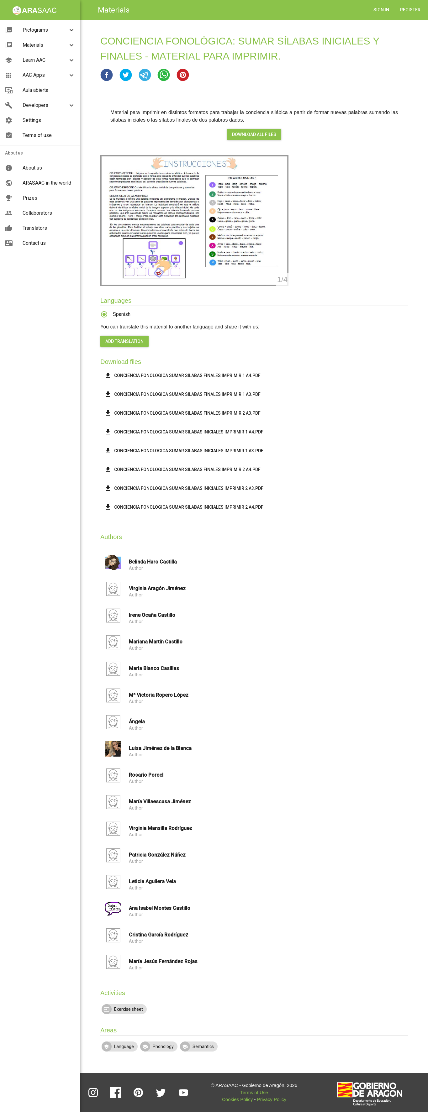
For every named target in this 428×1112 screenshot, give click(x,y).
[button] (106, 75)
